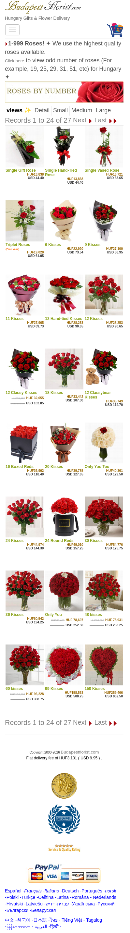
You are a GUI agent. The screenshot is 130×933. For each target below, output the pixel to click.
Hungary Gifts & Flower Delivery (37, 18)
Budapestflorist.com (80, 752)
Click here (14, 60)
